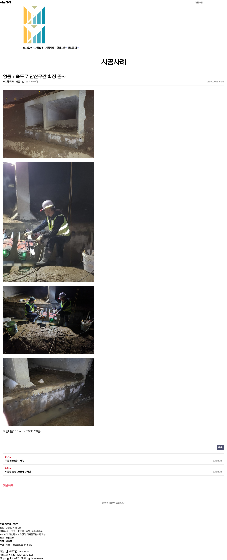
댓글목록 (8, 485)
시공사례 (49, 47)
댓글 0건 (20, 81)
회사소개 (27, 47)
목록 (220, 447)
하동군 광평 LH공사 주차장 (113, 472)
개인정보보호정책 (17, 534)
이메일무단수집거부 (36, 534)
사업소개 (38, 47)
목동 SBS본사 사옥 (113, 461)
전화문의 (72, 47)
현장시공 (61, 47)
